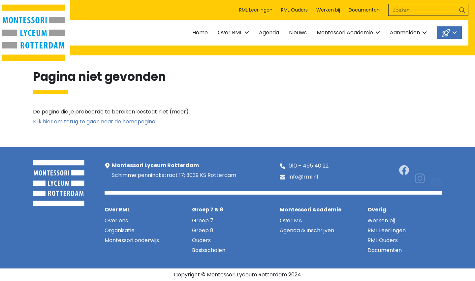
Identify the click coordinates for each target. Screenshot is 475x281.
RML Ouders (294, 10)
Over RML (230, 32)
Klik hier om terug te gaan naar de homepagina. (94, 121)
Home (200, 32)
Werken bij (328, 10)
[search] (428, 10)
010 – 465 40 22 (309, 167)
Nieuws (298, 32)
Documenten (364, 10)
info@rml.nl (303, 179)
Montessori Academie (345, 32)
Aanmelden (405, 32)
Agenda (269, 32)
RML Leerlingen (255, 10)
